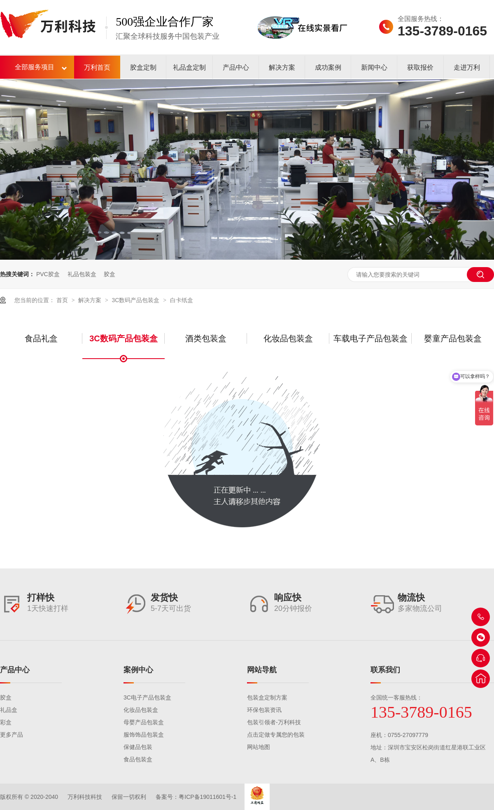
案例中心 (138, 670)
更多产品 (11, 734)
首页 (63, 300)
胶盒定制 (143, 67)
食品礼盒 (41, 338)
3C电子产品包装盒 (147, 697)
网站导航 (262, 670)
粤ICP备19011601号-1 (207, 797)
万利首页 (97, 67)
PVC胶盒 (48, 274)
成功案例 (328, 67)
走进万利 (467, 67)
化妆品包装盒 (288, 338)
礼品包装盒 (82, 274)
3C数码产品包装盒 (136, 300)
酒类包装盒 (205, 338)
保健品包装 (138, 747)
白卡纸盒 (181, 300)
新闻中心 (374, 67)
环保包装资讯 (264, 710)
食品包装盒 (138, 759)
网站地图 (258, 747)
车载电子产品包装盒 (370, 338)
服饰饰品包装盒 (144, 734)
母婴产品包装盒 (144, 722)
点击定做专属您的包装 (276, 734)
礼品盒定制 (189, 67)
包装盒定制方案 (267, 697)
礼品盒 (8, 710)
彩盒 (6, 722)
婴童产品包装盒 (453, 338)
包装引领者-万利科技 (274, 722)
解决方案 (282, 67)
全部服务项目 (34, 66)
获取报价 (420, 67)
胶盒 (109, 274)
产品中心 (236, 67)
